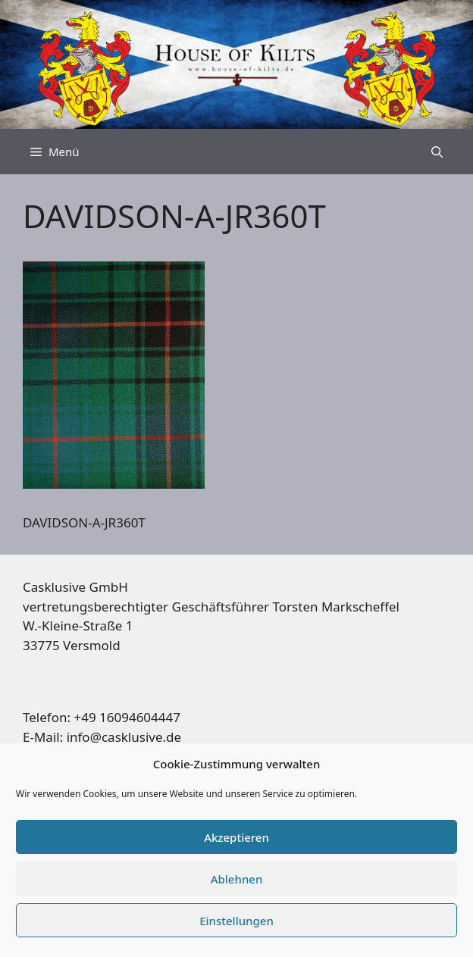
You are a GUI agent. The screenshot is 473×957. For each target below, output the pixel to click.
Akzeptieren (236, 837)
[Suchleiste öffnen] (437, 151)
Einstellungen (236, 920)
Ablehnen (237, 879)
